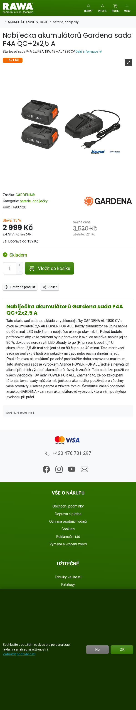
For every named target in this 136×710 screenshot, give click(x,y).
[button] (102, 8)
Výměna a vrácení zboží (68, 544)
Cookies (68, 529)
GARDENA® (25, 195)
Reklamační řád (68, 536)
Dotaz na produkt (20, 287)
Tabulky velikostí (68, 577)
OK (122, 649)
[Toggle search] (89, 8)
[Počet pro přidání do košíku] (9, 268)
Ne (97, 649)
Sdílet (50, 287)
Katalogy (68, 584)
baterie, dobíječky (34, 201)
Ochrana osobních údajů (68, 521)
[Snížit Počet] (19, 271)
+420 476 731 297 (68, 453)
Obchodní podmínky (68, 506)
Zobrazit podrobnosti (19, 654)
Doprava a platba (68, 514)
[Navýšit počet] (19, 265)
